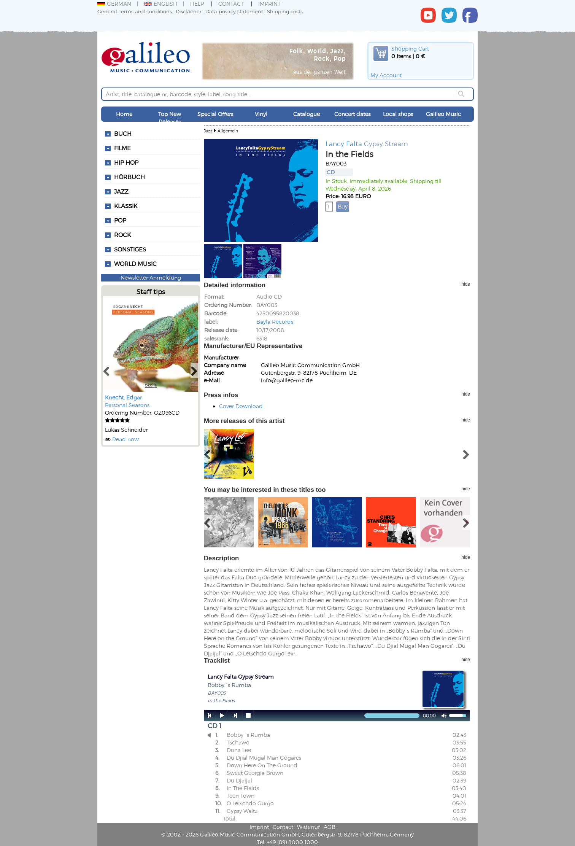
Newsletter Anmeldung (151, 277)
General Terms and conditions (134, 11)
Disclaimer (189, 11)
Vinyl (261, 114)
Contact (231, 3)
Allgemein (228, 130)
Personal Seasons (127, 405)
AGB (329, 827)
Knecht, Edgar (123, 397)
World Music (135, 263)
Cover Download (241, 406)
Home (124, 114)
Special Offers (215, 114)
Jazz (208, 130)
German (114, 3)
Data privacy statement (234, 11)
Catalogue (306, 114)
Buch (123, 133)
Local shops (398, 114)
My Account (386, 75)
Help (197, 3)
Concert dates (352, 114)
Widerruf (308, 827)
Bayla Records (274, 321)
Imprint (269, 3)
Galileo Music (443, 114)
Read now (125, 439)
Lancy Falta (344, 143)
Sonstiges (130, 249)
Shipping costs (285, 11)
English (160, 3)
